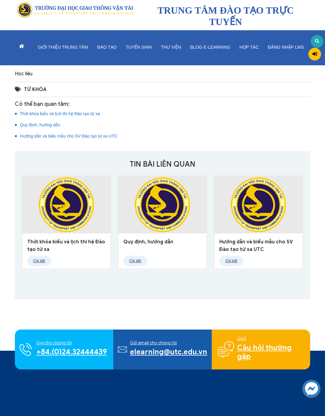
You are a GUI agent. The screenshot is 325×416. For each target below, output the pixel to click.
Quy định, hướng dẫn (38, 126)
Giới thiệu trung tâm (63, 47)
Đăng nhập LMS (286, 47)
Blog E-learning (210, 47)
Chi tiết (39, 261)
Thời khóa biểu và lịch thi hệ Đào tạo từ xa (57, 115)
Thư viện (171, 47)
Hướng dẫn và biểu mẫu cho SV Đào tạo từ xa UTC (66, 137)
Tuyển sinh (139, 47)
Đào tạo (107, 47)
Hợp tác (249, 47)
